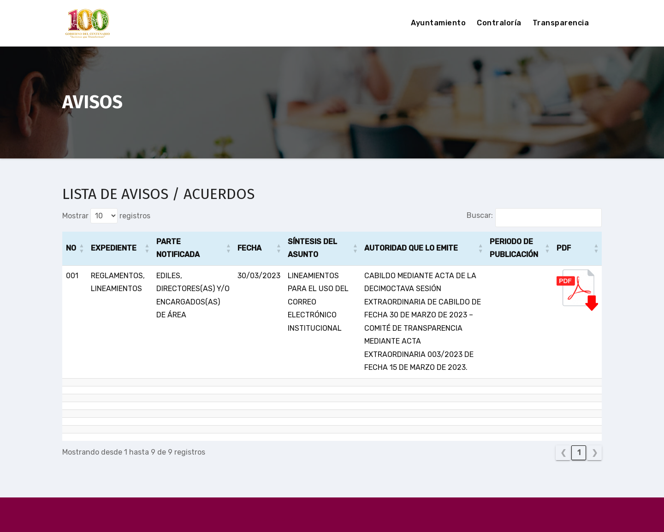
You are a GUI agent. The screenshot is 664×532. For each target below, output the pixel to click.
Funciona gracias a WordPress (274, 519)
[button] (81, 248)
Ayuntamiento (438, 22)
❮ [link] (563, 452)
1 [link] (579, 452)
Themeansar (416, 519)
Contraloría (499, 22)
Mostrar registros (106, 215)
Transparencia (561, 22)
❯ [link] (595, 452)
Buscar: (480, 215)
